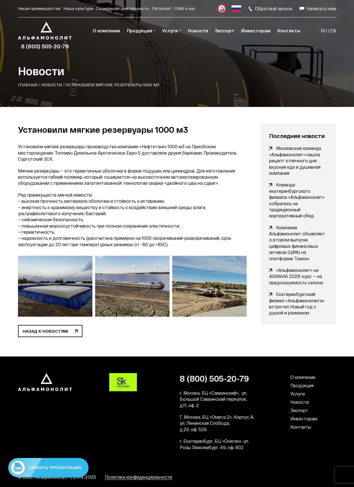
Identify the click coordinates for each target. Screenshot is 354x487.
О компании (302, 377)
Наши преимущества (39, 8)
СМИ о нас (184, 8)
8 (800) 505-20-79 (45, 46)
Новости (51, 84)
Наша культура (78, 8)
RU (324, 30)
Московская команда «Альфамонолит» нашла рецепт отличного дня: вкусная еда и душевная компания (295, 160)
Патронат (161, 8)
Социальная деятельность (122, 8)
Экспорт (299, 410)
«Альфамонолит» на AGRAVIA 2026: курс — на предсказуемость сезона (296, 276)
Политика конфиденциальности (138, 477)
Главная (27, 84)
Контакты (300, 426)
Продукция (302, 385)
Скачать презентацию (46, 468)
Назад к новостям (45, 331)
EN (333, 30)
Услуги (297, 393)
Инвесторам (303, 418)
